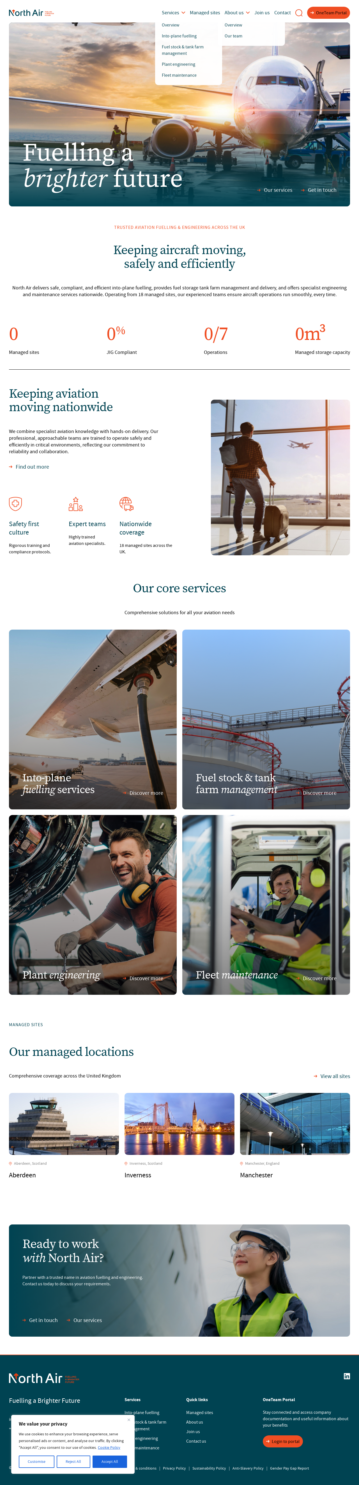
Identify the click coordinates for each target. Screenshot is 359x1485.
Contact (283, 13)
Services (184, 13)
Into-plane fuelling (142, 1412)
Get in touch (319, 190)
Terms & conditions (141, 1468)
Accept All (110, 1461)
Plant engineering (141, 1438)
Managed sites (212, 13)
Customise (36, 1461)
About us (242, 13)
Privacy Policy (174, 1468)
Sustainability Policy (209, 1468)
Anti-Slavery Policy (248, 1468)
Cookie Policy (109, 1447)
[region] (73, 1444)
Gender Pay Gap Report (289, 1468)
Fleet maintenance (142, 1448)
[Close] (128, 1419)
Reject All (73, 1461)
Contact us (196, 1441)
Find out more (29, 467)
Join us (265, 13)
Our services (274, 190)
